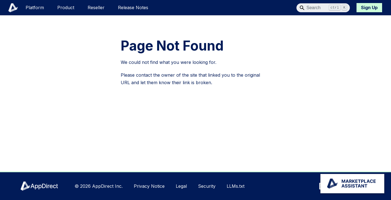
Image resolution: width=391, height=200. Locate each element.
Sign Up (369, 7)
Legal (181, 186)
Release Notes (133, 7)
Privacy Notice (149, 186)
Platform (35, 7)
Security (207, 186)
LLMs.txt (235, 186)
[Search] (323, 7)
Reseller (96, 7)
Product (65, 7)
